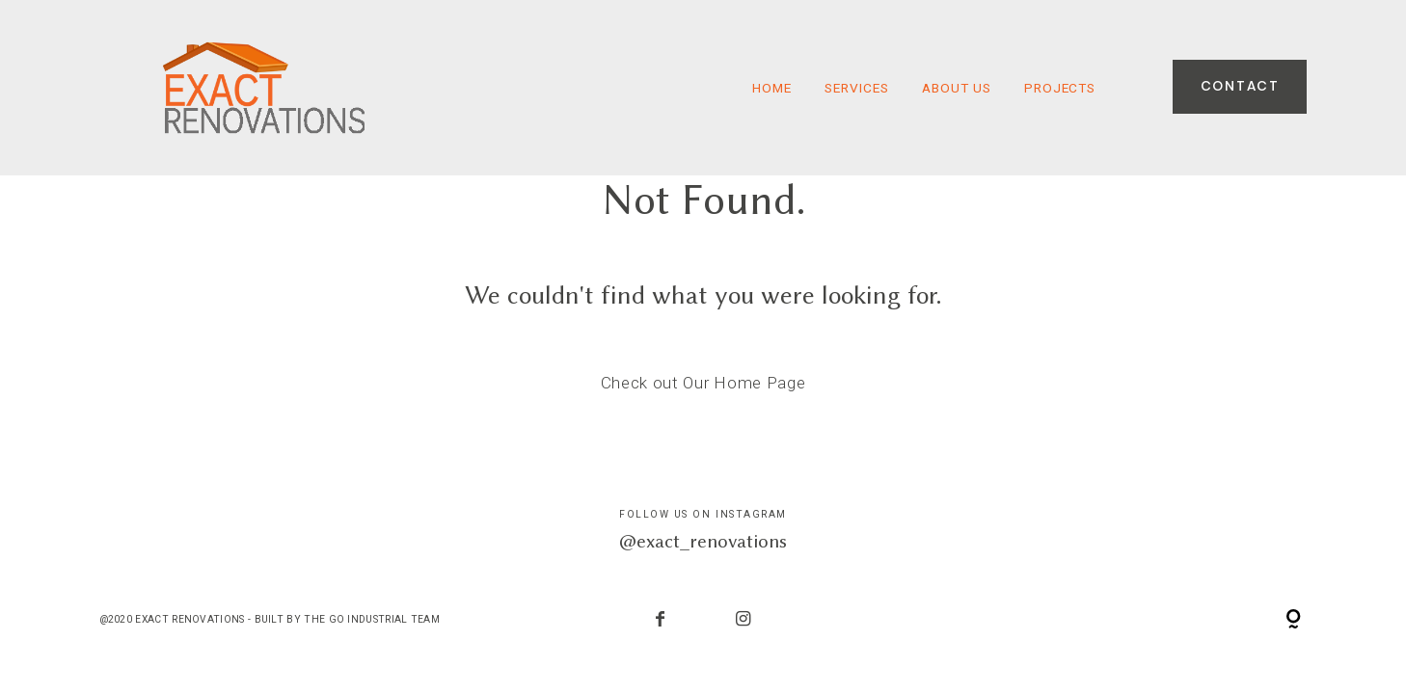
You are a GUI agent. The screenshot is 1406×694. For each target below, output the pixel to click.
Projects (1060, 88)
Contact (1240, 87)
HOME (772, 88)
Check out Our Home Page (703, 382)
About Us (956, 88)
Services (857, 88)
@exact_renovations (703, 541)
